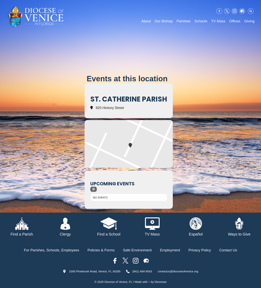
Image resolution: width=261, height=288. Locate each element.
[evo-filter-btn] (93, 189)
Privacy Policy (199, 250)
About (146, 21)
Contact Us (228, 250)
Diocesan (161, 281)
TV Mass (218, 21)
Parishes (184, 21)
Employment (170, 250)
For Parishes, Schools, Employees (51, 250)
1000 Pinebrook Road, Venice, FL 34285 (94, 271)
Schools (201, 21)
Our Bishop (164, 21)
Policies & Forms (101, 250)
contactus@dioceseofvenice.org (178, 271)
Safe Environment (137, 250)
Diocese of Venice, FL (118, 281)
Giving (249, 21)
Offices (234, 21)
